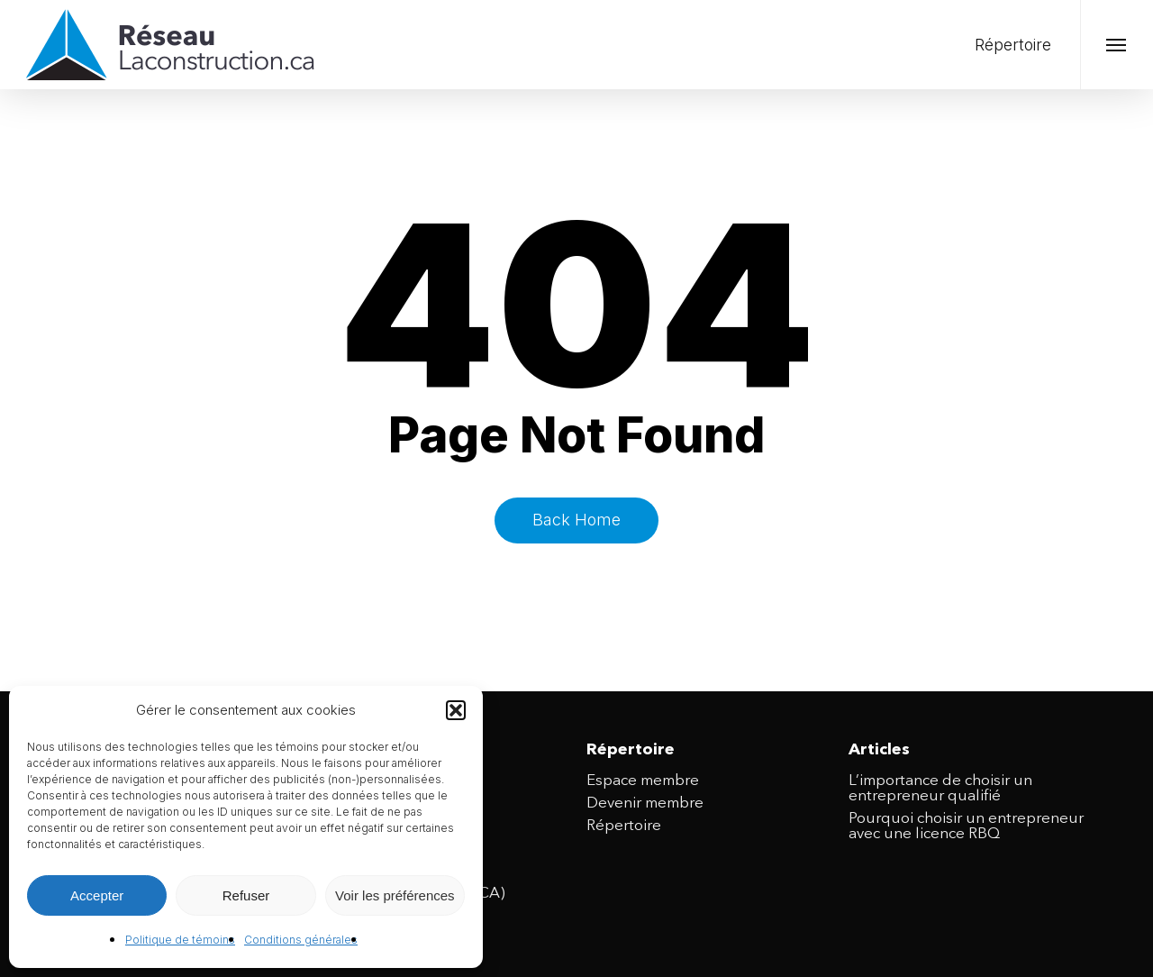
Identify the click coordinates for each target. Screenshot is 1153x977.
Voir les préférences (395, 895)
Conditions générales (301, 939)
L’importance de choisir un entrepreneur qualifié (940, 788)
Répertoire (623, 826)
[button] (456, 710)
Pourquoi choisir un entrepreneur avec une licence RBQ (966, 826)
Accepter (96, 895)
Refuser (246, 895)
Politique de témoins (180, 939)
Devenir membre (645, 803)
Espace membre (642, 781)
